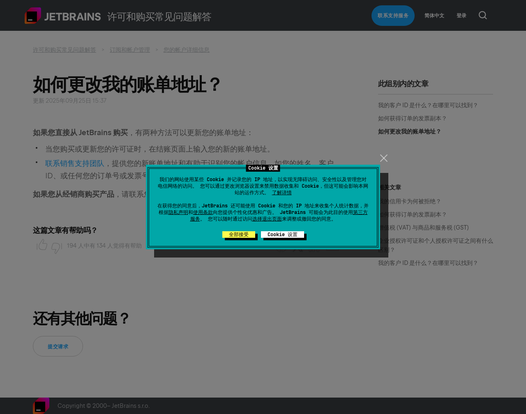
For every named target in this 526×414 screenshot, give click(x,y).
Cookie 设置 (283, 234)
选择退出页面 (267, 219)
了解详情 (282, 192)
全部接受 (239, 234)
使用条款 (203, 212)
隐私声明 (178, 212)
